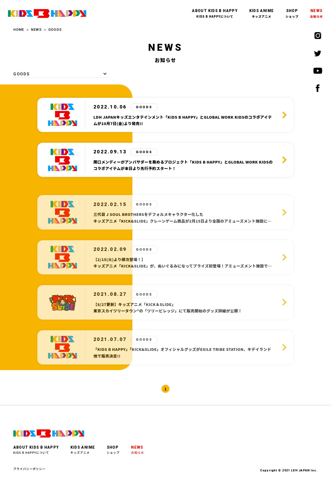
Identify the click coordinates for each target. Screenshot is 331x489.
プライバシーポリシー (29, 469)
